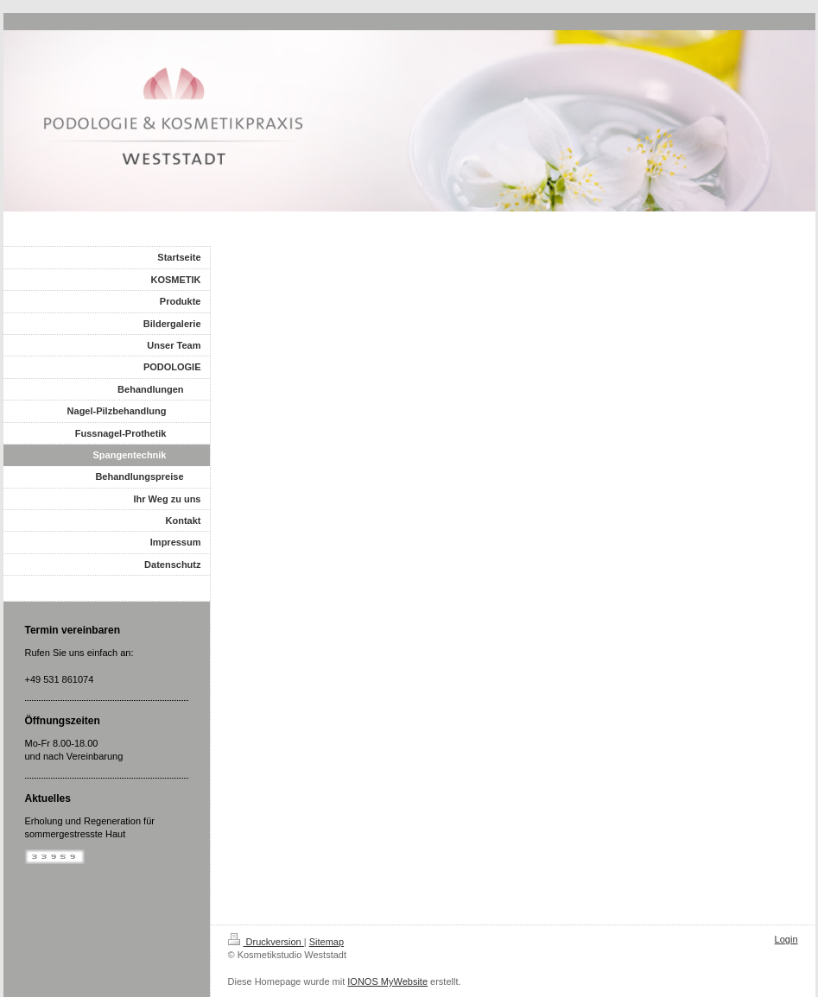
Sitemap (326, 942)
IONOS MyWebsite (387, 981)
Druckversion (266, 942)
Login (786, 939)
